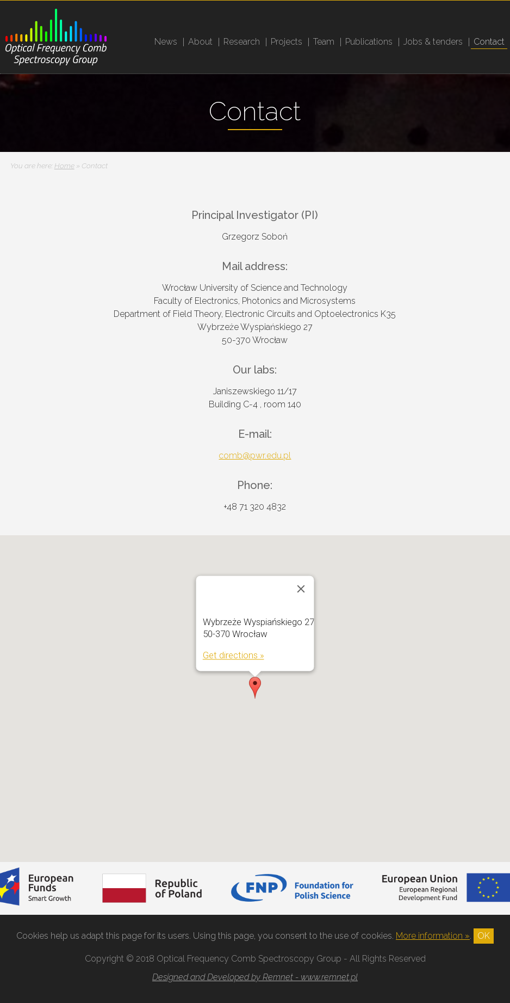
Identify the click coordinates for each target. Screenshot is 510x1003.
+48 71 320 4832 (254, 507)
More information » (433, 936)
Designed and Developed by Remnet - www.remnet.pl (255, 977)
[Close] (301, 589)
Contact (489, 41)
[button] (255, 688)
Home (64, 165)
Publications (369, 41)
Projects (286, 41)
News (165, 41)
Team (323, 41)
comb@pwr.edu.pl (255, 455)
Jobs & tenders (433, 41)
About (200, 41)
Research (241, 41)
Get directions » (233, 655)
